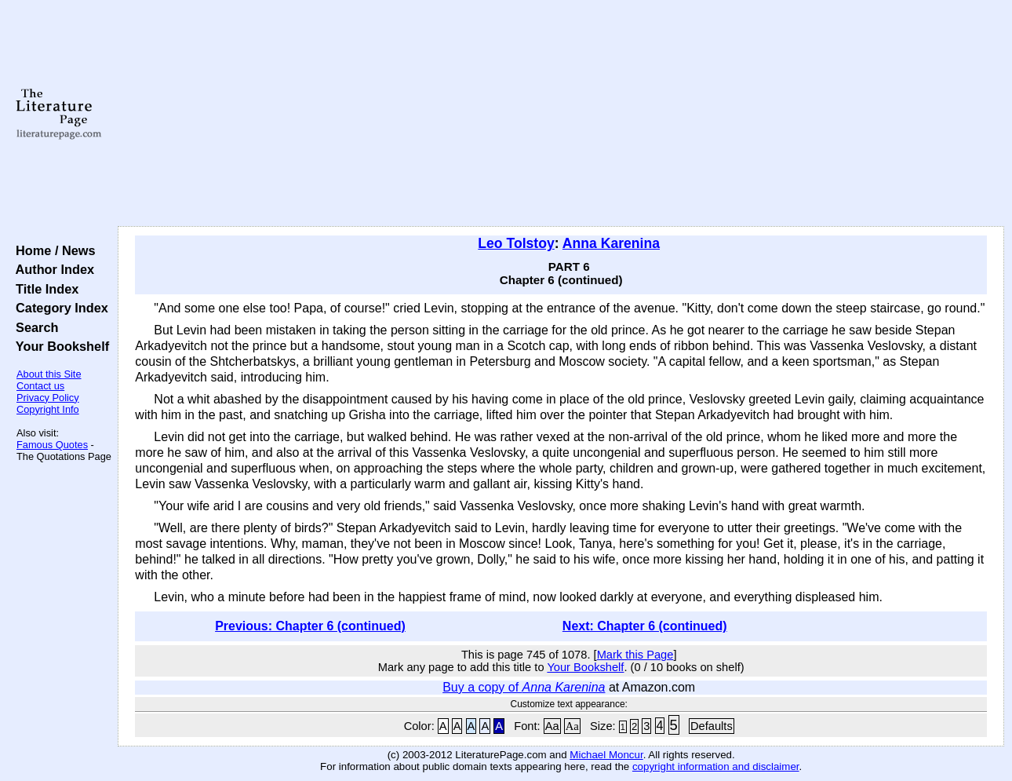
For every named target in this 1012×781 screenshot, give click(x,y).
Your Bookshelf (59, 346)
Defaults (711, 726)
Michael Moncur (606, 755)
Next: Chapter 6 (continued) (644, 626)
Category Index (58, 308)
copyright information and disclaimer (715, 766)
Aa (552, 726)
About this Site (49, 374)
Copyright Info (47, 409)
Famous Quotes (52, 445)
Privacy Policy (47, 397)
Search (33, 327)
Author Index (51, 269)
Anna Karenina (611, 243)
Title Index (43, 289)
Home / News (52, 250)
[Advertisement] (561, 114)
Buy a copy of (523, 687)
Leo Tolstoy (516, 243)
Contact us (40, 386)
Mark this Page (635, 654)
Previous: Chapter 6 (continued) (310, 626)
